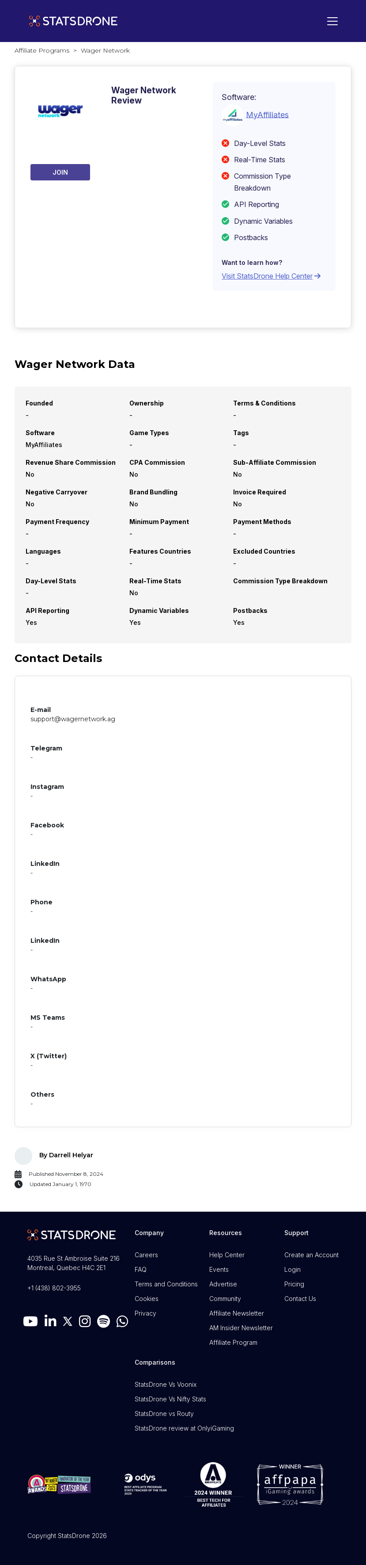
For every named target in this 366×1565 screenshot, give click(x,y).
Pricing (294, 1284)
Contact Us (300, 1298)
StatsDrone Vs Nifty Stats (170, 1399)
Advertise (223, 1284)
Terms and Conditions (166, 1284)
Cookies (146, 1298)
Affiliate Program (233, 1342)
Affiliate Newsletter (236, 1313)
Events (219, 1269)
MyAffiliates (267, 114)
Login (292, 1269)
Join (60, 172)
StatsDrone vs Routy (164, 1413)
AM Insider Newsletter (241, 1328)
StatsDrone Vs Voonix (165, 1384)
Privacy (145, 1313)
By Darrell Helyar (66, 1155)
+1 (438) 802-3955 (54, 1288)
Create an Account (311, 1255)
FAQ (141, 1269)
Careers (146, 1255)
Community (225, 1298)
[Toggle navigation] (330, 21)
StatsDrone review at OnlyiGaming (184, 1428)
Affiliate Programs (42, 50)
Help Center (227, 1255)
